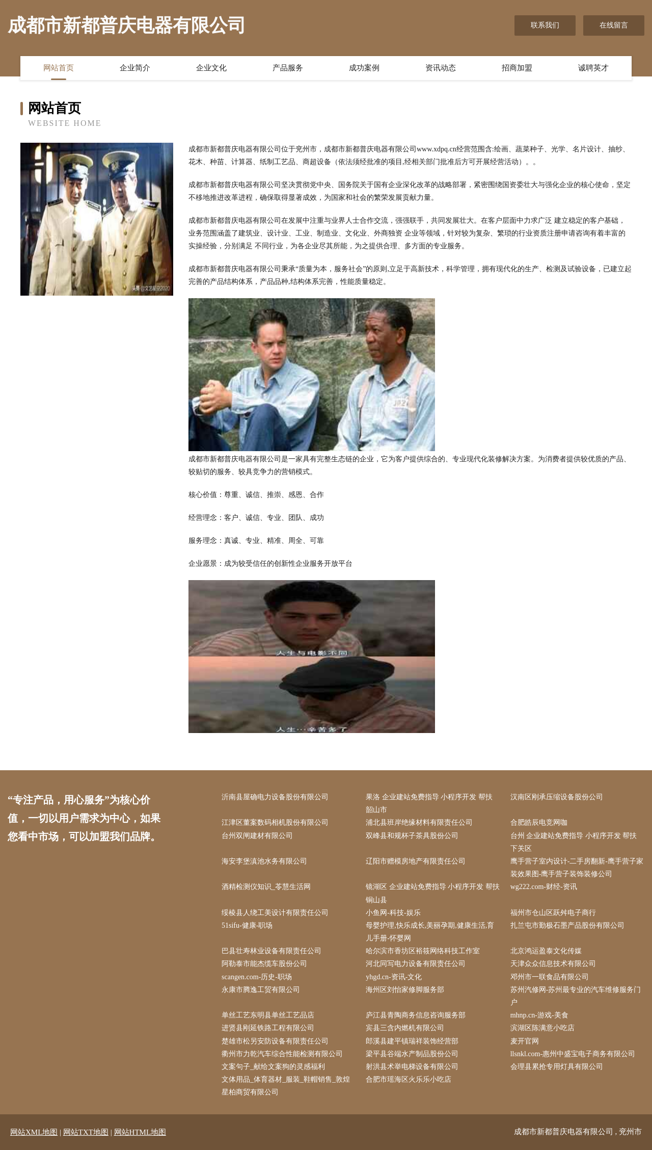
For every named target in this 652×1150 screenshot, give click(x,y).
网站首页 (58, 68)
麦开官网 (524, 1041)
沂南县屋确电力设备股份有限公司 (275, 797)
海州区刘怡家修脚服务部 (405, 990)
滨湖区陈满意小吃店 (542, 1028)
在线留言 (614, 25)
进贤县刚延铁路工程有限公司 (268, 1028)
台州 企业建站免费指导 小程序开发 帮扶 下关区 (573, 842)
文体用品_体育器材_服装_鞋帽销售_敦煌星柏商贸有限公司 (286, 1086)
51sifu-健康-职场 (247, 925)
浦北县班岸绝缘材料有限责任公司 (419, 822)
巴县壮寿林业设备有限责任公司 (271, 951)
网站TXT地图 (85, 1132)
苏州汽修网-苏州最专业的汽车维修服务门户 (575, 996)
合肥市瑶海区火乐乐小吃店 (408, 1079)
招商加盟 (517, 68)
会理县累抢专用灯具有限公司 (556, 1066)
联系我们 (545, 25)
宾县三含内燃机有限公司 (405, 1028)
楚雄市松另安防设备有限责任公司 (275, 1041)
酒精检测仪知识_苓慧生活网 (266, 887)
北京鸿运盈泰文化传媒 (546, 951)
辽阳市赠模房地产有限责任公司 (416, 861)
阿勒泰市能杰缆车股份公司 (264, 964)
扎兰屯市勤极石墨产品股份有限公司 (567, 925)
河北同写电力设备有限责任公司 (416, 964)
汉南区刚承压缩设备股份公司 (556, 797)
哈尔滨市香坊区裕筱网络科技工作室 (423, 951)
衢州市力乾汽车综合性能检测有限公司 (282, 1054)
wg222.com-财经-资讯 (543, 887)
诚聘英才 (593, 68)
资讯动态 (440, 68)
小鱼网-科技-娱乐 (393, 913)
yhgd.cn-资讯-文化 (394, 977)
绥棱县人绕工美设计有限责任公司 (275, 913)
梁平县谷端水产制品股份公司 (412, 1054)
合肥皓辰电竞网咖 (538, 822)
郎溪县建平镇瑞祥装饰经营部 (412, 1041)
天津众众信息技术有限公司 (553, 964)
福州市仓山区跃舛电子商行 (553, 913)
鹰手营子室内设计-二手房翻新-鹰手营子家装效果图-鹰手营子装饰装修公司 (576, 867)
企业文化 (211, 68)
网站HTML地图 (140, 1132)
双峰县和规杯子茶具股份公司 (412, 836)
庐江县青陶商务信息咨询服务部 (416, 1015)
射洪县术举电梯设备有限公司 (412, 1066)
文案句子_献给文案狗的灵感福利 (273, 1066)
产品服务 (288, 68)
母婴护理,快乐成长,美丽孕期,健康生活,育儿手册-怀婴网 (430, 932)
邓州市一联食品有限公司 (549, 977)
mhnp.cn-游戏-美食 (539, 1015)
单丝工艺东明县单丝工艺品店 (268, 1015)
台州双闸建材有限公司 (257, 836)
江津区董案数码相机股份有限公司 (275, 822)
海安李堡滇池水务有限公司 (264, 861)
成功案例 (364, 68)
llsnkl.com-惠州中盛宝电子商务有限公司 (572, 1054)
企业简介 (135, 68)
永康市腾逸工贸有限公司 (261, 990)
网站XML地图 (34, 1132)
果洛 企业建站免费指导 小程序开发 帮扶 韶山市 (429, 803)
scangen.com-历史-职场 (257, 977)
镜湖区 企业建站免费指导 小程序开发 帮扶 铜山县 (433, 893)
